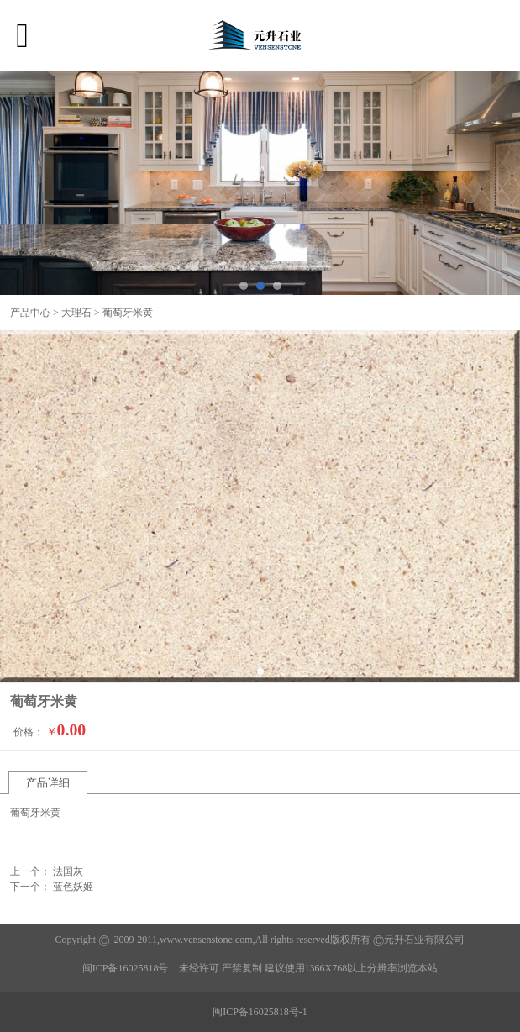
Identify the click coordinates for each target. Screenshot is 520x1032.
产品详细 (48, 783)
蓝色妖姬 (73, 886)
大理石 (76, 313)
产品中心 (30, 313)
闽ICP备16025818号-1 (260, 1012)
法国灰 (68, 871)
